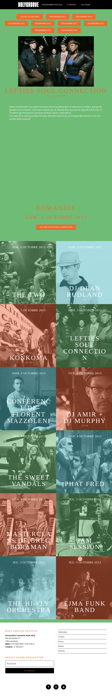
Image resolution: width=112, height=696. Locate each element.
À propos (71, 4)
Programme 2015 (16, 23)
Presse (61, 641)
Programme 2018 (96, 23)
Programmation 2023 (52, 4)
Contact (61, 636)
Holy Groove (28, 5)
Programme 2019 (43, 30)
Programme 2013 (58, 16)
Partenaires (62, 632)
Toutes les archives (29, 16)
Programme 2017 (69, 23)
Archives (61, 651)
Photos (61, 646)
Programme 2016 (43, 23)
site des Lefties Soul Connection (56, 227)
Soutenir (85, 4)
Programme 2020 (69, 30)
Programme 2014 (84, 16)
